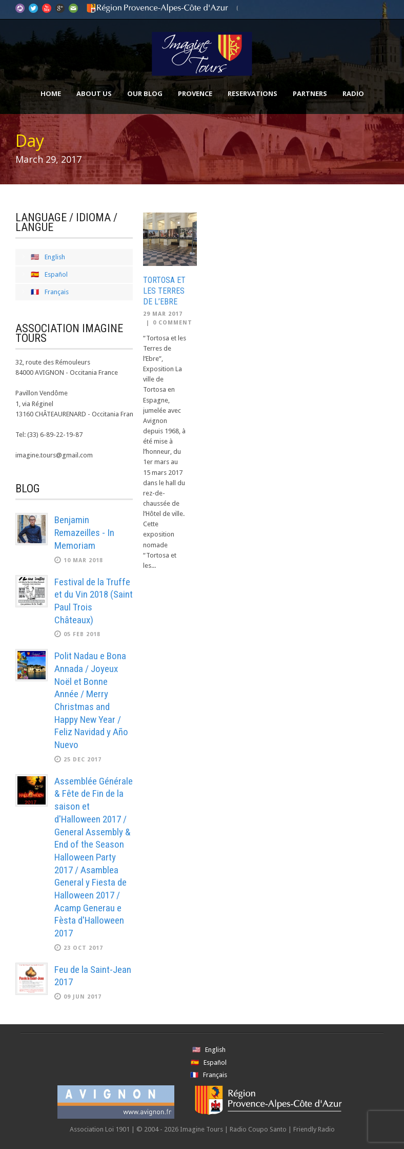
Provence (195, 93)
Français (57, 292)
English (55, 257)
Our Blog (145, 93)
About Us (94, 93)
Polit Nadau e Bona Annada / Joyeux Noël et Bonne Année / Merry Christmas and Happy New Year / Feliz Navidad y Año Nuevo (91, 700)
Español (56, 274)
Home (51, 93)
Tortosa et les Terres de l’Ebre (164, 291)
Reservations (252, 93)
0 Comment (172, 322)
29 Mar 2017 (163, 314)
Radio (353, 93)
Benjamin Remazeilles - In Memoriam (84, 532)
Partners (310, 93)
